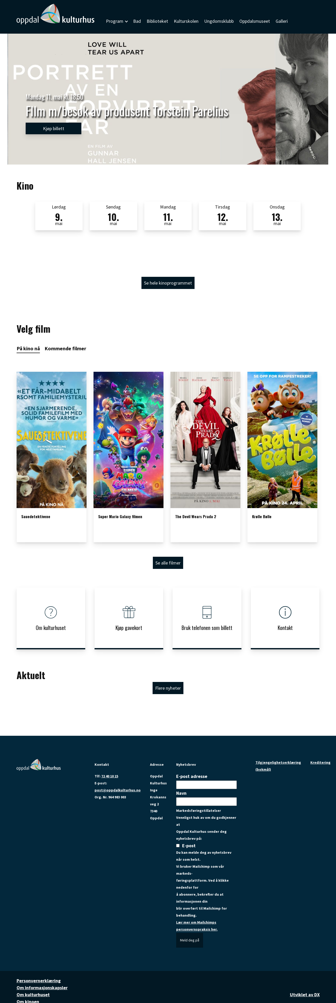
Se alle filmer (168, 563)
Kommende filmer (65, 348)
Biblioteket (157, 21)
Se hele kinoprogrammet (168, 283)
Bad (137, 21)
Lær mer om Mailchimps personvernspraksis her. (197, 926)
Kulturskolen (186, 21)
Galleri (282, 21)
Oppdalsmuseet (254, 21)
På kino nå (28, 348)
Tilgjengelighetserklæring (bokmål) (278, 766)
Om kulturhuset (33, 995)
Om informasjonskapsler (42, 988)
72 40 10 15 (109, 776)
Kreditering (320, 762)
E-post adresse (191, 776)
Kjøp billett (53, 128)
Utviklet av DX (305, 995)
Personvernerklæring (39, 981)
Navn (181, 793)
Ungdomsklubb (219, 21)
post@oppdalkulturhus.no (118, 790)
